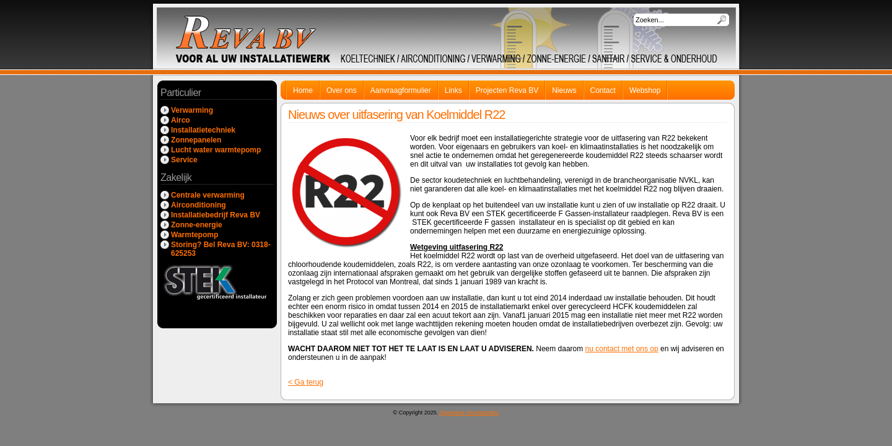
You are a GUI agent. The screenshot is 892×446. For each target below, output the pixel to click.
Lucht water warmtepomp (216, 150)
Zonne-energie (196, 225)
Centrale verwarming (208, 195)
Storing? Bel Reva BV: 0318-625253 (221, 249)
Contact (603, 90)
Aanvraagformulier (400, 90)
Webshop (644, 90)
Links (453, 90)
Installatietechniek (203, 130)
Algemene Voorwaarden (469, 412)
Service (184, 159)
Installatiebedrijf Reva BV (215, 215)
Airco (180, 120)
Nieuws (564, 90)
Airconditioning (198, 205)
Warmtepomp (194, 234)
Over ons (341, 90)
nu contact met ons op (621, 348)
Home (303, 90)
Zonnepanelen (196, 140)
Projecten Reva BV (507, 90)
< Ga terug (305, 382)
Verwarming (192, 110)
